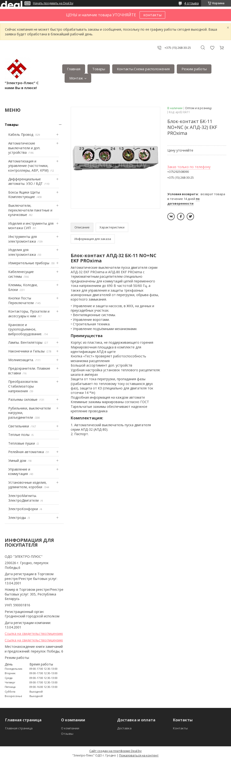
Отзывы (67, 733)
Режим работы (194, 68)
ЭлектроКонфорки (23, 509)
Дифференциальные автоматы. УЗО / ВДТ (25, 181)
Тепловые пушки (21, 443)
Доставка (124, 728)
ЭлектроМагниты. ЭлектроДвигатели (23, 498)
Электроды (17, 517)
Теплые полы (18, 434)
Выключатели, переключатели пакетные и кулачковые (30, 210)
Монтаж (76, 78)
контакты (152, 14)
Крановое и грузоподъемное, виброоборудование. (25, 329)
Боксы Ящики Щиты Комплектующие (24, 194)
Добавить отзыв (212, 48)
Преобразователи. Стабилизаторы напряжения (23, 386)
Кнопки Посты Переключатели (21, 300)
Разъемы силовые (22, 399)
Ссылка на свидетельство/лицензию (34, 633)
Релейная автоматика (26, 452)
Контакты (180, 728)
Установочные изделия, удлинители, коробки (27, 484)
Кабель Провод (20, 134)
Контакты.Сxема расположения (143, 68)
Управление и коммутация (19, 471)
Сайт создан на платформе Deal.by (115, 751)
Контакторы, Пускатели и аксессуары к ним (29, 313)
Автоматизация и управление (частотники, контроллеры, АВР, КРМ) (28, 166)
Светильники (18, 426)
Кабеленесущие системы (21, 274)
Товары (98, 68)
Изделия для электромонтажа (22, 252)
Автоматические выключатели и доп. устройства (24, 148)
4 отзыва (191, 3)
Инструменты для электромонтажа (22, 239)
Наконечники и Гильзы (26, 351)
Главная (73, 68)
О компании (70, 728)
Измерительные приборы (28, 263)
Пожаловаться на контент (139, 755)
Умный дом (17, 460)
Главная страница (19, 728)
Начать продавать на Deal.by (53, 3)
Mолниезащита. (21, 360)
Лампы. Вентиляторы (25, 342)
